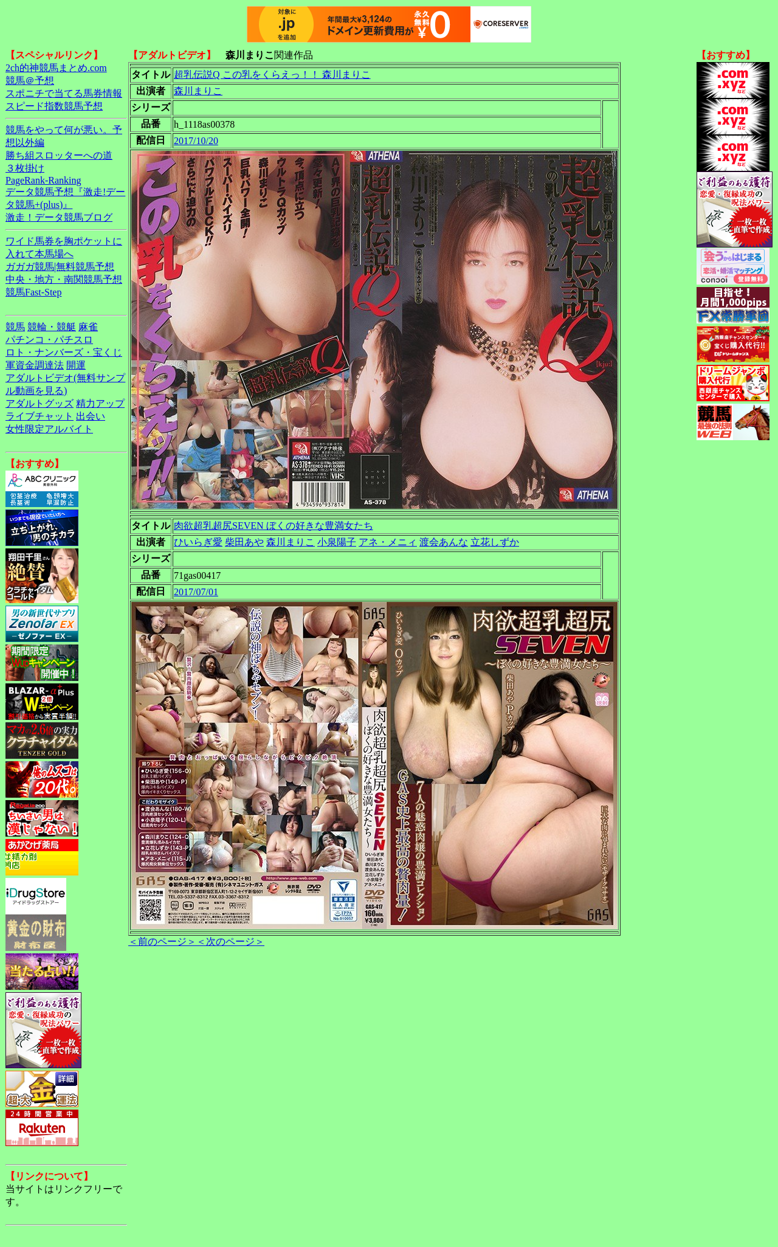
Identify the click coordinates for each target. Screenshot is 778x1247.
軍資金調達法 (34, 365)
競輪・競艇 (51, 327)
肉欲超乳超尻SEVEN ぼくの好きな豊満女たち (273, 525)
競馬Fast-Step (33, 292)
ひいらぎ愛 (198, 542)
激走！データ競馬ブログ (58, 217)
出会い (90, 416)
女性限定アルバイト (49, 429)
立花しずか (494, 542)
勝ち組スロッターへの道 (58, 155)
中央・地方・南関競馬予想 (63, 279)
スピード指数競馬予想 (54, 106)
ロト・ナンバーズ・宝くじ (63, 352)
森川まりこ (198, 91)
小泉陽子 (336, 542)
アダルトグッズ (39, 403)
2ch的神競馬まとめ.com (56, 68)
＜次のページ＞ (230, 941)
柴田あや (244, 542)
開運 (76, 365)
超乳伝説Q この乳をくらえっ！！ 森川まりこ (272, 74)
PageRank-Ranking (43, 180)
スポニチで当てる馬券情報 (63, 93)
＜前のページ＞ (162, 941)
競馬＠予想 (29, 80)
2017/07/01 (196, 592)
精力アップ (100, 403)
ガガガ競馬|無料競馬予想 (59, 266)
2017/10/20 (196, 141)
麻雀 (88, 327)
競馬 (15, 327)
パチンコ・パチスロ (49, 339)
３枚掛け (24, 168)
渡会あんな (443, 542)
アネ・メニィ (388, 542)
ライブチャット (39, 416)
